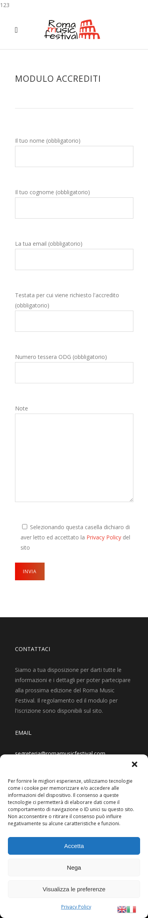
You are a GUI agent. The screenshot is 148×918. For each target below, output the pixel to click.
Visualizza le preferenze (74, 889)
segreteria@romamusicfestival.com (60, 753)
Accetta (74, 846)
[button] (135, 765)
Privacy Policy (76, 906)
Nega (74, 867)
